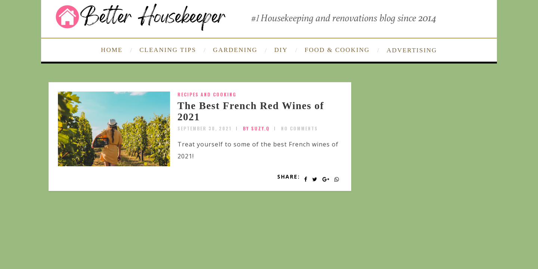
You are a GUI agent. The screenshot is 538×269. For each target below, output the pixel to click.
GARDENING (235, 49)
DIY (281, 49)
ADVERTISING (412, 50)
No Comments (299, 128)
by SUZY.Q (256, 128)
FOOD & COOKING (337, 49)
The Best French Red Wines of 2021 (250, 111)
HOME (112, 49)
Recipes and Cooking (206, 94)
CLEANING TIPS (167, 49)
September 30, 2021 (204, 128)
